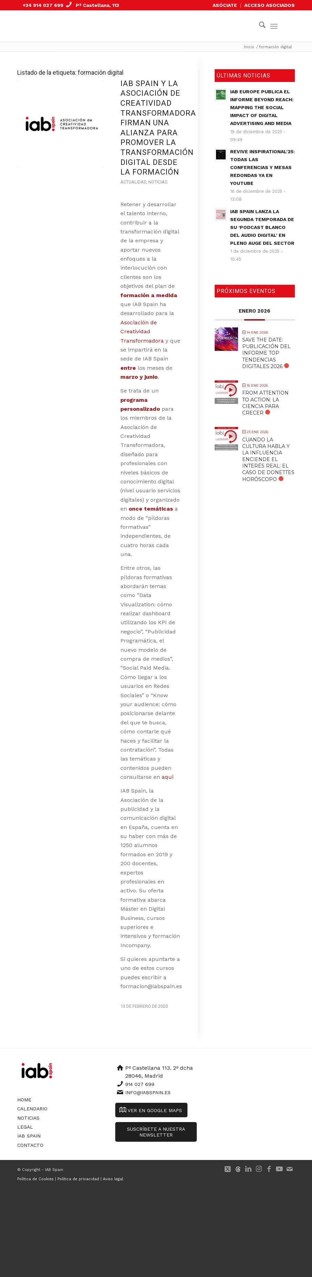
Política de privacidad (78, 1179)
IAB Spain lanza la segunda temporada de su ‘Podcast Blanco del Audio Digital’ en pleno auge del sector (262, 227)
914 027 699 (139, 1084)
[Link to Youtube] (279, 1169)
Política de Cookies (35, 1179)
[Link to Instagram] (259, 1169)
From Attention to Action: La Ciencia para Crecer (265, 403)
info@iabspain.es (148, 1092)
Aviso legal (113, 1179)
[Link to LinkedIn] (248, 1169)
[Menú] (274, 26)
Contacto (30, 1145)
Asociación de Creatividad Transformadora (142, 331)
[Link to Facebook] (269, 1169)
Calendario (32, 1108)
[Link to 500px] (238, 1169)
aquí (168, 777)
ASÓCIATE (225, 5)
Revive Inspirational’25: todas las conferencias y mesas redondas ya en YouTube (262, 167)
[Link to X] (228, 1169)
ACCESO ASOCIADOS (269, 5)
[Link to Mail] (289, 1169)
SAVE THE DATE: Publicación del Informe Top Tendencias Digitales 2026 (266, 353)
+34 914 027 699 (43, 5)
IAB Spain (29, 1136)
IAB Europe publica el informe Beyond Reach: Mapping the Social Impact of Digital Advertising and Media (261, 107)
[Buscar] (259, 26)
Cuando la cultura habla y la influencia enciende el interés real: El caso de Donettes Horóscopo (268, 459)
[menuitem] (225, 5)
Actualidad (133, 182)
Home (24, 1099)
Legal (25, 1127)
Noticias (157, 182)
